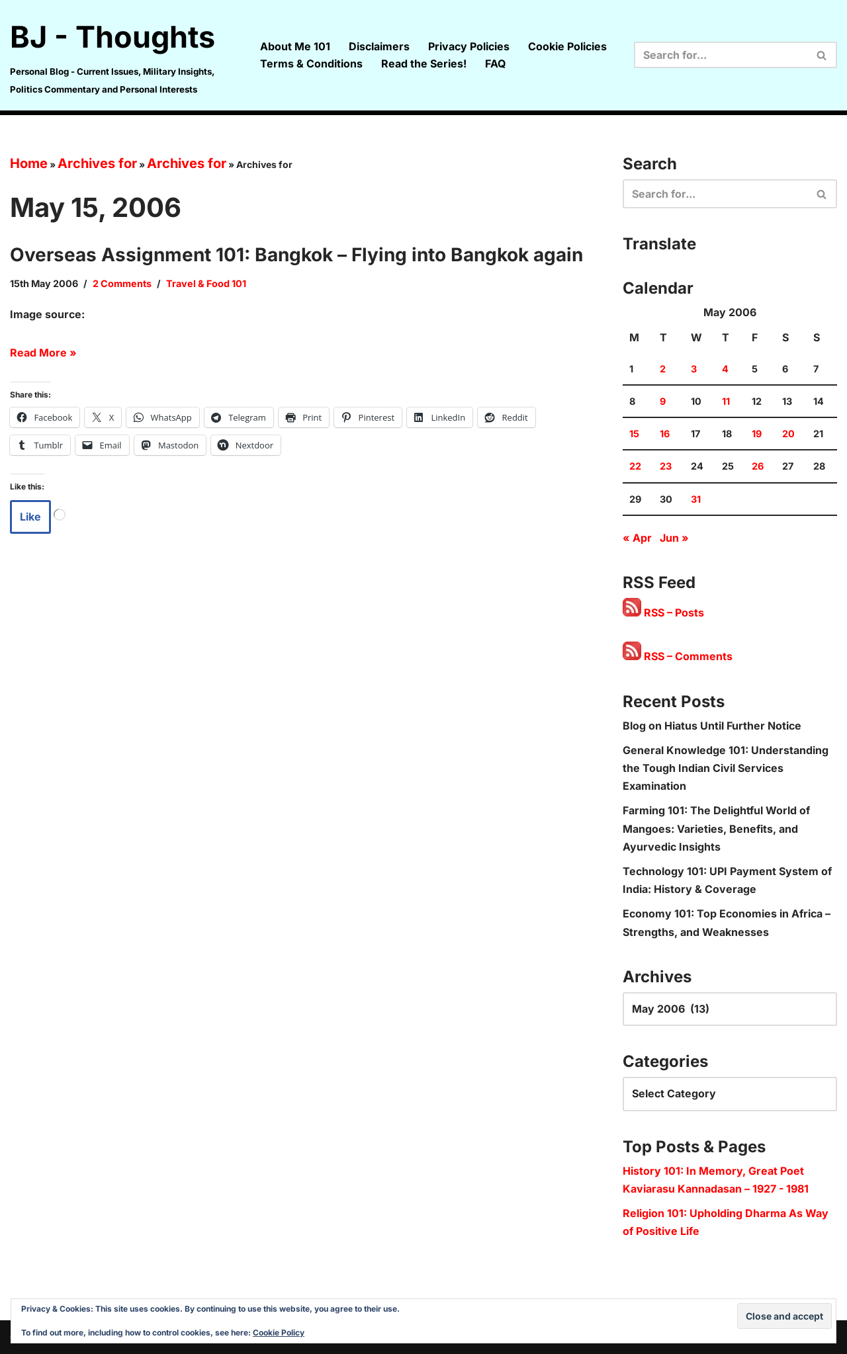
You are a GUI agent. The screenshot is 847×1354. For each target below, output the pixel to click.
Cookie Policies (567, 46)
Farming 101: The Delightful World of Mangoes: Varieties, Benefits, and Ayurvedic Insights (716, 828)
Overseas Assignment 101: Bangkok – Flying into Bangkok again (296, 254)
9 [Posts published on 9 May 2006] (663, 401)
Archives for (97, 163)
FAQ (495, 63)
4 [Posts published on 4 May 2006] (725, 368)
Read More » (43, 352)
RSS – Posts (663, 612)
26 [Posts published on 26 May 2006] (758, 466)
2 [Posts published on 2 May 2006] (663, 368)
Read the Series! (424, 63)
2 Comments (122, 283)
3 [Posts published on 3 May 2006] (694, 368)
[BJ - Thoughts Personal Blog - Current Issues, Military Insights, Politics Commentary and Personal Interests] (124, 55)
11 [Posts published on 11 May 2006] (726, 401)
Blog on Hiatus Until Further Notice (712, 725)
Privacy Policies (469, 46)
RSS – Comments (678, 656)
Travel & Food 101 (206, 283)
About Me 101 (295, 46)
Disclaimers (379, 46)
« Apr (637, 537)
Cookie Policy (278, 1332)
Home (29, 163)
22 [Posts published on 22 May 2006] (635, 466)
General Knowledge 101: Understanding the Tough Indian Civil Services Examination (725, 767)
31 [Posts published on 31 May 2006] (696, 499)
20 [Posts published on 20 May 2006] (788, 433)
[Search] (720, 55)
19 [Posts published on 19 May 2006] (757, 433)
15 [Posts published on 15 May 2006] (634, 433)
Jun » (674, 537)
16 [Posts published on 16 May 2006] (665, 433)
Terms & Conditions (311, 63)
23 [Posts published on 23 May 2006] (666, 466)
